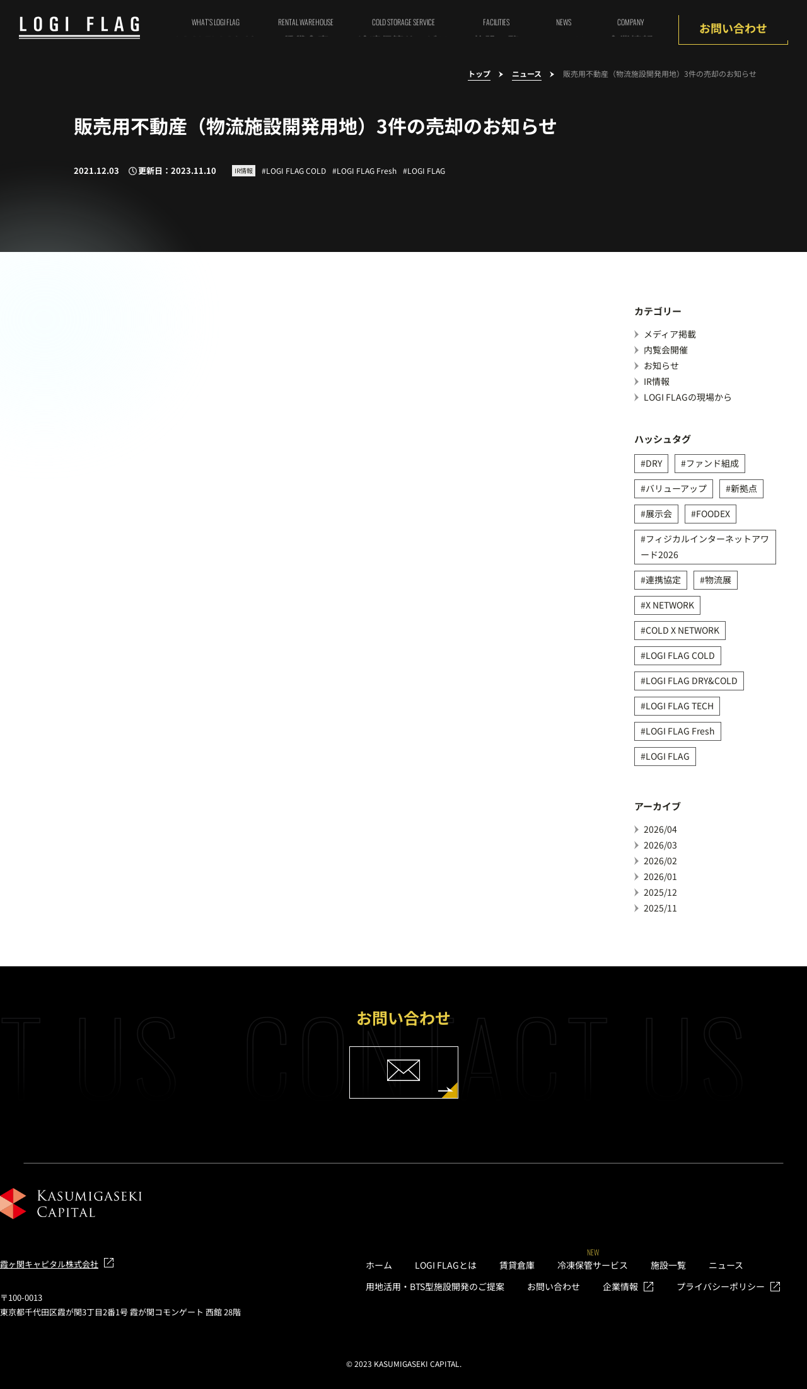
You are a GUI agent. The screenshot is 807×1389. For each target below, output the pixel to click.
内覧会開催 (666, 349)
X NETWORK (670, 604)
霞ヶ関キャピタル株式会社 (49, 1264)
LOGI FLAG (668, 756)
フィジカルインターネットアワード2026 (705, 546)
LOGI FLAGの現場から (688, 397)
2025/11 (660, 907)
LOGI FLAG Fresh (680, 730)
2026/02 (660, 860)
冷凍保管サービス (592, 1265)
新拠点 (744, 488)
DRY (654, 463)
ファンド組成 (712, 463)
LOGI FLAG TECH (680, 705)
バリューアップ (676, 488)
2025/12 (660, 892)
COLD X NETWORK (682, 630)
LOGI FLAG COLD (680, 655)
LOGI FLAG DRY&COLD (692, 680)
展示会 (659, 513)
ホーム (379, 1265)
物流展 (718, 579)
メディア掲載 (670, 334)
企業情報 (620, 1286)
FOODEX (713, 513)
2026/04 (660, 829)
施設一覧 (668, 1265)
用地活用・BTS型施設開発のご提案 (435, 1286)
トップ (479, 74)
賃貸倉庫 (517, 1265)
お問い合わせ (733, 28)
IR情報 (657, 381)
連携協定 (663, 579)
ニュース (527, 74)
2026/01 (660, 876)
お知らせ (661, 365)
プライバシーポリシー (720, 1286)
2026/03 (660, 844)
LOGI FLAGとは (446, 1265)
